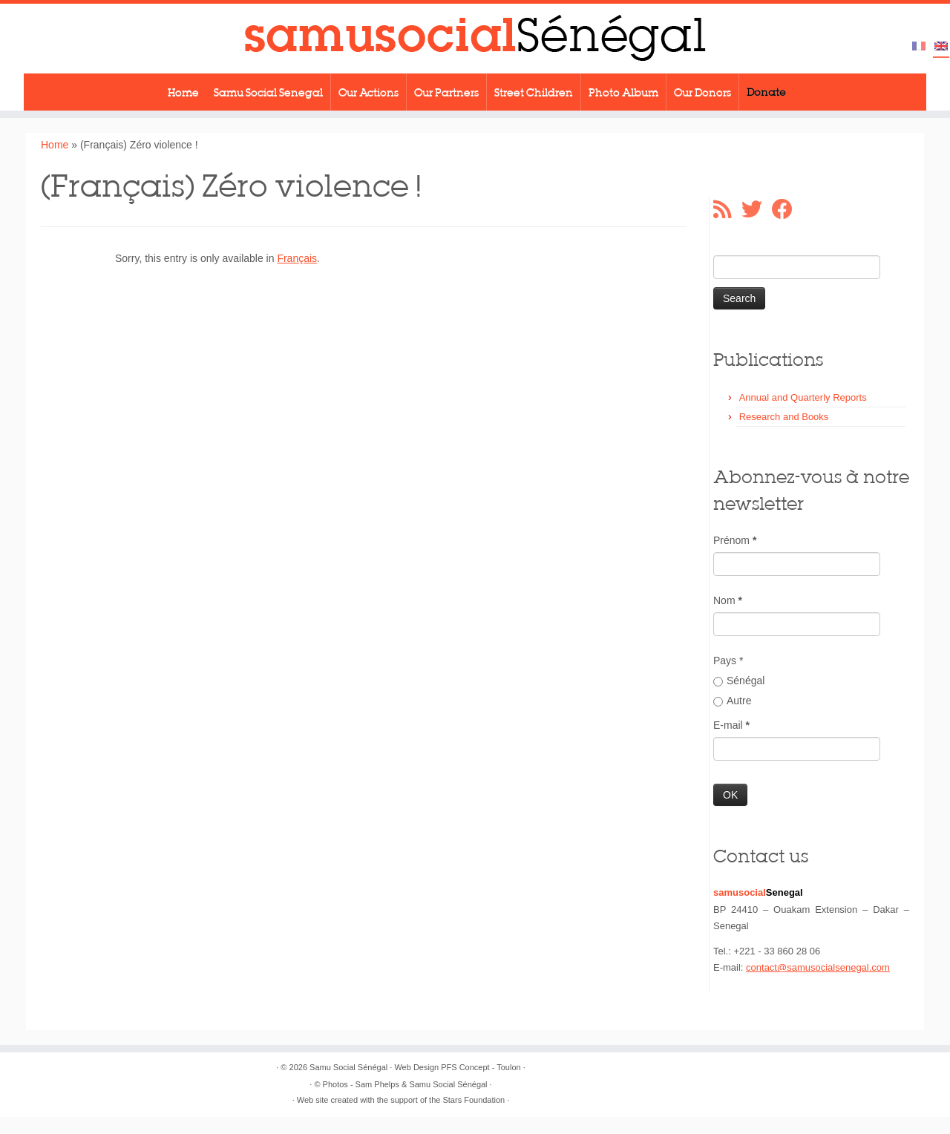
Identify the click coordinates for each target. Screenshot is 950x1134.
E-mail (731, 725)
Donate (766, 92)
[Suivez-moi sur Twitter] (756, 209)
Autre (732, 701)
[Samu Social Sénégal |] (475, 38)
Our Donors (702, 92)
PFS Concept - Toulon (480, 1067)
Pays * (728, 660)
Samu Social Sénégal (348, 1067)
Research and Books (784, 416)
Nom (727, 600)
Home (183, 92)
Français (297, 258)
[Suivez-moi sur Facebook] (787, 209)
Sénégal (738, 680)
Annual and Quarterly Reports (803, 397)
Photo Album (623, 92)
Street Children (533, 92)
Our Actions (368, 92)
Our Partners (446, 92)
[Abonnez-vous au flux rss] (727, 209)
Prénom (734, 540)
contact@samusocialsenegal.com (818, 967)
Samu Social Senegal (268, 92)
